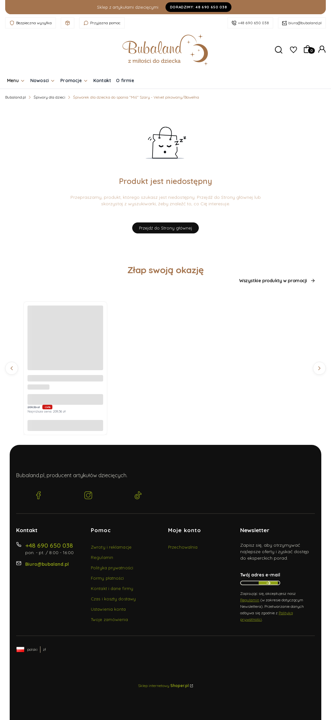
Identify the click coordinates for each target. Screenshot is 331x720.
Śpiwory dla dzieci (49, 97)
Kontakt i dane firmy (112, 588)
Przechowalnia (183, 547)
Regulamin (102, 557)
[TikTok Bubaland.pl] (138, 495)
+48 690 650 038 (253, 22)
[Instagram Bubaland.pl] (88, 495)
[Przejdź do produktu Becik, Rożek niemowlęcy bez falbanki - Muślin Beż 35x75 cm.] (65, 343)
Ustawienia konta (108, 609)
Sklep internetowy (163, 685)
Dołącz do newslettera (268, 583)
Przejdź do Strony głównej (165, 228)
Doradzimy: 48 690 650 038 (198, 7)
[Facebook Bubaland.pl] (38, 495)
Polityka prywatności (112, 567)
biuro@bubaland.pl (305, 22)
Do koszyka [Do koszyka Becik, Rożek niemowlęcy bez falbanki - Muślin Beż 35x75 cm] (65, 425)
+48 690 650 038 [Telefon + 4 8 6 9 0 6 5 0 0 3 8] (49, 545)
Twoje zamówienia (109, 619)
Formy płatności (107, 578)
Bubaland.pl (15, 97)
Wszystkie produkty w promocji (277, 281)
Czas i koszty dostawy (113, 598)
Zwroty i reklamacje (111, 547)
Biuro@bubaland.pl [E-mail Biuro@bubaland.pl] (47, 564)
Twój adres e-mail (260, 575)
